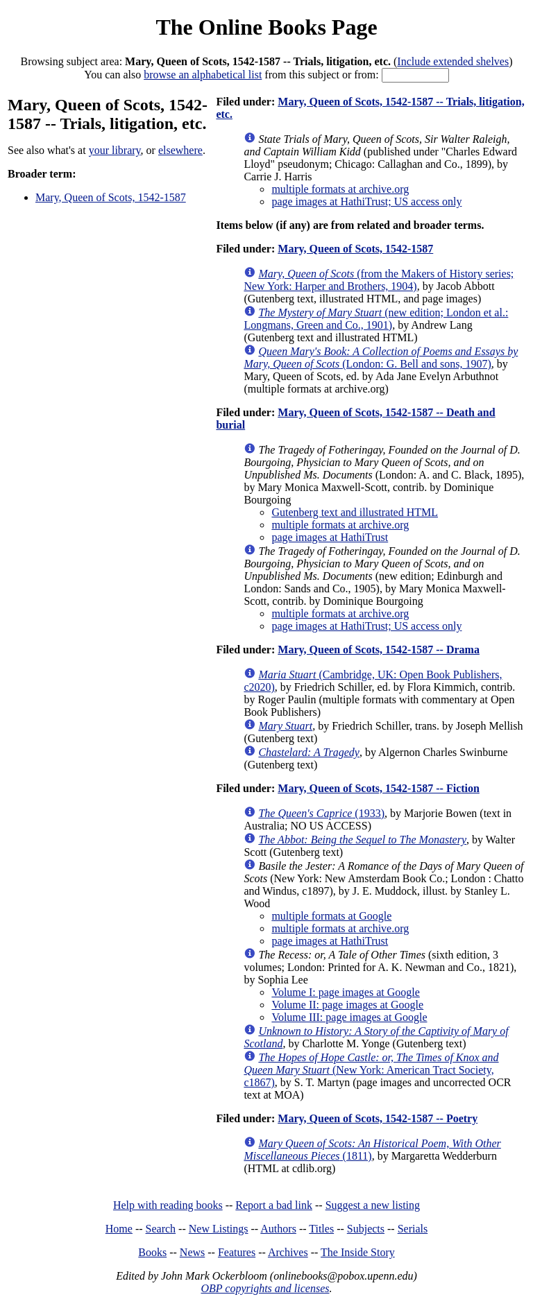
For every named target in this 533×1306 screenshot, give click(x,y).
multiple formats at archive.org (340, 189)
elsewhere (180, 150)
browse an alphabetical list (203, 74)
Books (152, 1252)
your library (115, 150)
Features (236, 1252)
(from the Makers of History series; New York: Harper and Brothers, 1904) (379, 280)
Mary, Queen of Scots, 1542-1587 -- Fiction (379, 788)
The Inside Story (358, 1252)
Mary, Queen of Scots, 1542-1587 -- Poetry (377, 1118)
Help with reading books (168, 1205)
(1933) (321, 813)
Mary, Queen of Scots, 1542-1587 (110, 197)
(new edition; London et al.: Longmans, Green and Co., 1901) (376, 319)
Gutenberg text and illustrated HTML (354, 512)
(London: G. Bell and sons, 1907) (381, 357)
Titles (321, 1229)
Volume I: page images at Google (345, 992)
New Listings (218, 1229)
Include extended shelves (453, 61)
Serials (413, 1229)
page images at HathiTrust (329, 537)
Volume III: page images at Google (349, 1017)
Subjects (365, 1229)
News (192, 1252)
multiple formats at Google (331, 916)
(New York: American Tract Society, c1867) (371, 1069)
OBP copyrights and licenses (265, 1288)
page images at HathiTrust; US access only (366, 201)
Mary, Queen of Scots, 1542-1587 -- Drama (379, 649)
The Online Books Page (266, 27)
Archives (288, 1252)
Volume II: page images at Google (347, 1005)
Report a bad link (273, 1205)
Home (119, 1229)
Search (161, 1229)
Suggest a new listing (372, 1205)
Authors (278, 1229)
